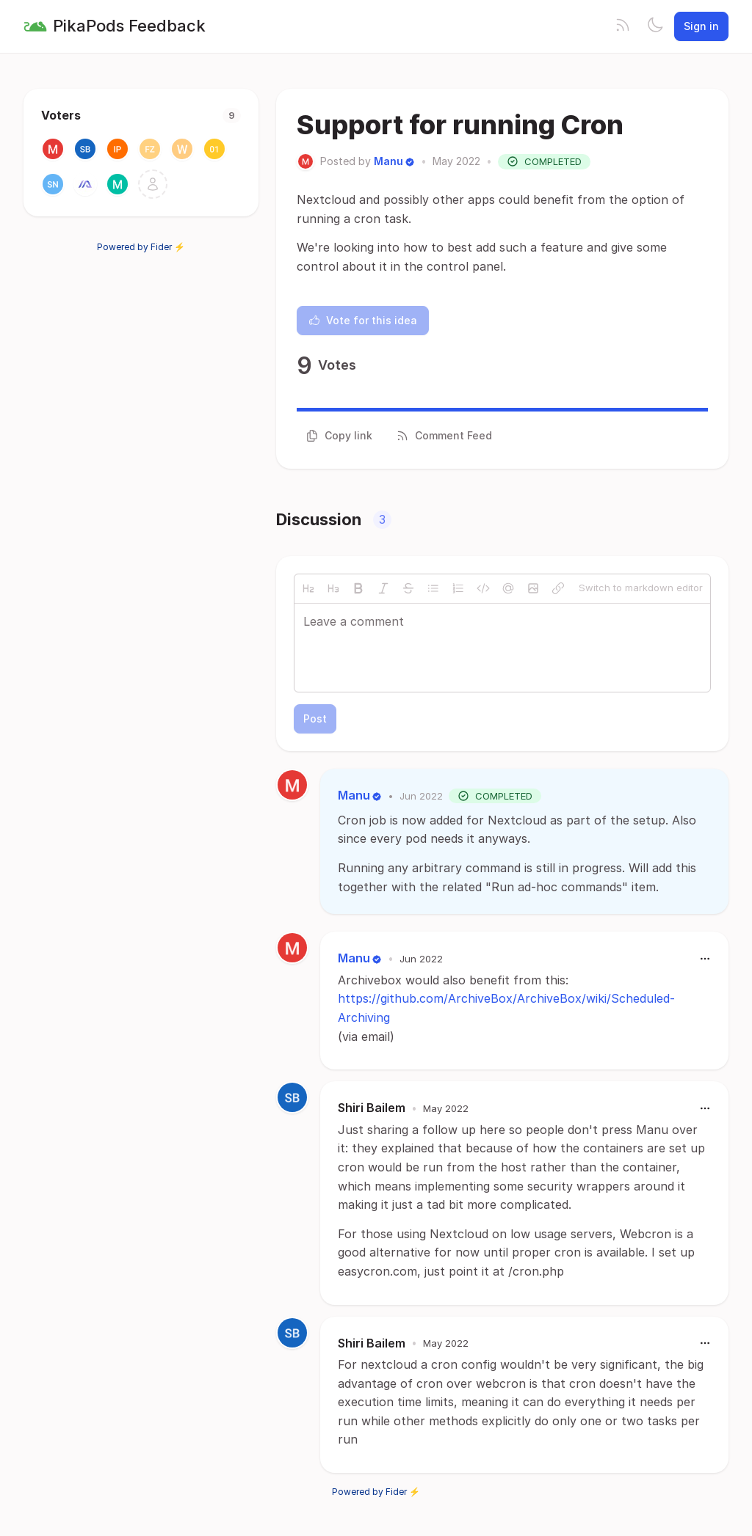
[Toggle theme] (655, 26)
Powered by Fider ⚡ (141, 246)
